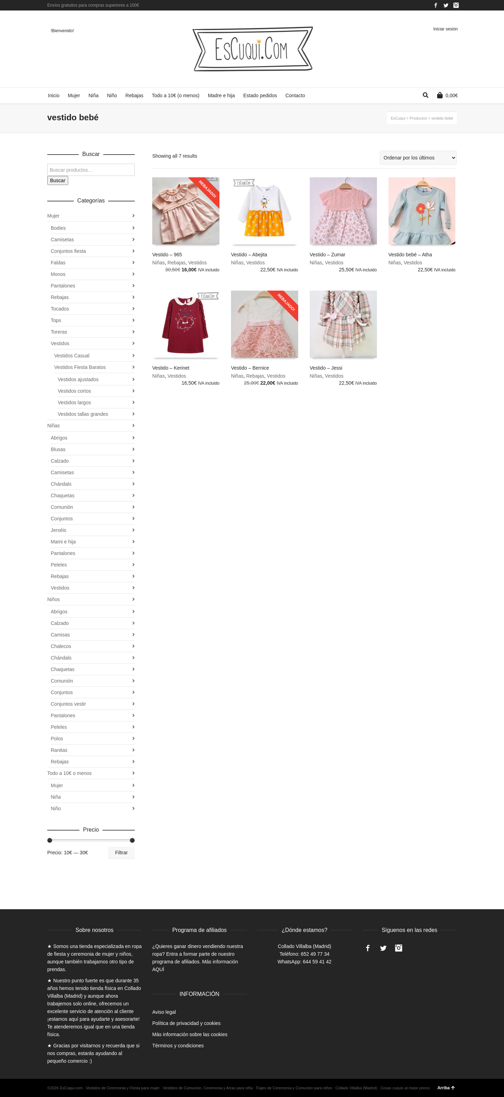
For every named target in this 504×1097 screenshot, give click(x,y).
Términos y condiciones (178, 1045)
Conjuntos (62, 518)
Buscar (57, 180)
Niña (56, 797)
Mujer (53, 216)
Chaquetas (63, 495)
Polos (57, 738)
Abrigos (59, 438)
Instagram (456, 5)
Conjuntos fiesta (68, 251)
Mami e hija (63, 541)
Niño (56, 808)
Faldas (58, 262)
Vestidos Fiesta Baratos (80, 367)
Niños (53, 599)
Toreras (59, 332)
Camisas (60, 634)
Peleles (59, 565)
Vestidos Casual (71, 355)
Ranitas (59, 750)
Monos (58, 274)
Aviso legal (164, 1012)
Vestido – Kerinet (170, 368)
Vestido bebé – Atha (410, 254)
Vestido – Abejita (249, 254)
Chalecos (61, 646)
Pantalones (63, 286)
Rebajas (177, 262)
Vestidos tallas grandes (83, 414)
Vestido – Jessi (326, 368)
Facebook (436, 5)
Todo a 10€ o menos (69, 773)
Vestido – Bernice (250, 368)
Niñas (158, 262)
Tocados (60, 309)
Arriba (446, 1087)
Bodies (58, 228)
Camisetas (62, 239)
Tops (56, 320)
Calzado (60, 461)
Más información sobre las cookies (189, 1034)
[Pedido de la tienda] (418, 158)
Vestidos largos (74, 402)
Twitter (446, 5)
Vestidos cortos (74, 391)
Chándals (61, 484)
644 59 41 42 (317, 961)
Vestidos (197, 262)
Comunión (62, 507)
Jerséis (58, 530)
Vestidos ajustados (78, 379)
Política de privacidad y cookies (186, 1023)
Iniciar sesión (445, 29)
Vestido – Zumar (327, 254)
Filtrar (121, 852)
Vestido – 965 (167, 254)
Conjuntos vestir (68, 704)
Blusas (58, 449)
